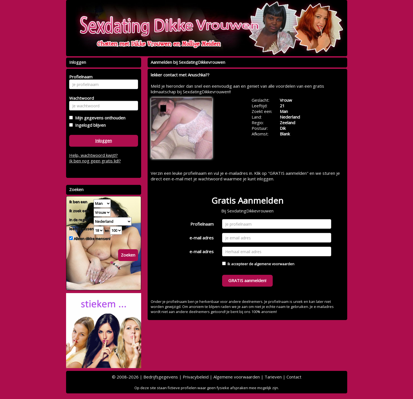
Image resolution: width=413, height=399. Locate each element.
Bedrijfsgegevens (160, 377)
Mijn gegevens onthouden (99, 118)
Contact (293, 377)
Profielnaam (202, 224)
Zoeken (128, 255)
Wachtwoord (80, 98)
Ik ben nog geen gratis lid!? (95, 161)
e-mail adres (201, 238)
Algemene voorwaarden (236, 377)
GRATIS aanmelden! (247, 280)
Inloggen (103, 140)
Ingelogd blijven (89, 125)
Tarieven (273, 377)
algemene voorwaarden (274, 263)
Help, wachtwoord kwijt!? (93, 155)
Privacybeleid (196, 377)
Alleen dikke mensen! (91, 238)
